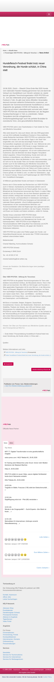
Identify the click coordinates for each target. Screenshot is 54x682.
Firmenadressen (8, 632)
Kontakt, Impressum (10, 595)
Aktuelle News (13, 50)
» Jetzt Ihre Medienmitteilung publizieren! (18, 386)
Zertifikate (48, 669)
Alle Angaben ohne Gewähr (27, 672)
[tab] (5, 443)
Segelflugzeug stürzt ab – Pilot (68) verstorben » (21, 499)
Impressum (16, 669)
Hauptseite (8, 364)
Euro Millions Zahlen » (41, 552)
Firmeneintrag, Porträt (10, 635)
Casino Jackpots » (43, 568)
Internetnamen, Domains (11, 639)
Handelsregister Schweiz (11, 612)
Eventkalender (8, 610)
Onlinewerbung (8, 641)
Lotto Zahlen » (44, 537)
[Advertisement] (15, 31)
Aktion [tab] (11, 443)
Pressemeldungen (9, 643)
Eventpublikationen (9, 637)
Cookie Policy (47, 677)
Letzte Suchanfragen (10, 599)
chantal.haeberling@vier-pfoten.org (15, 259)
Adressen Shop (8, 608)
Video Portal (7, 621)
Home (4, 50)
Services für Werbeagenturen (13, 659)
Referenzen (25, 669)
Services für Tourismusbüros (12, 655)
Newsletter (6, 652)
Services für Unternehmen (12, 657)
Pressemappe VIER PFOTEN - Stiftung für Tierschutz (21, 53)
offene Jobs (7, 597)
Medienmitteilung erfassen (41, 369)
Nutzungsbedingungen (37, 669)
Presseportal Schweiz (10, 615)
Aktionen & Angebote (10, 617)
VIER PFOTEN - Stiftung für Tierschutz (16, 352)
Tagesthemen (7, 619)
